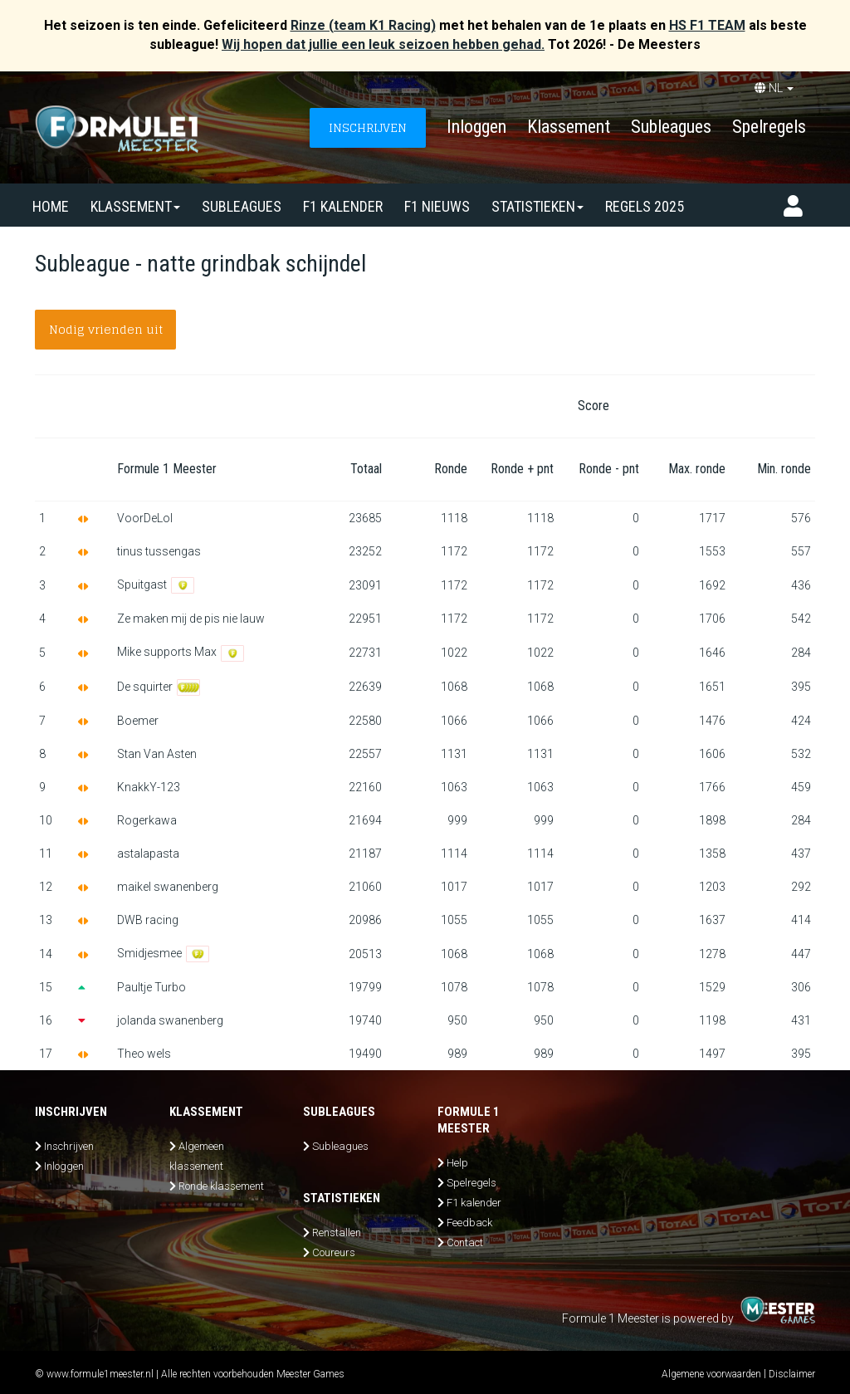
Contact (465, 1242)
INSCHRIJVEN (368, 127)
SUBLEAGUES (241, 206)
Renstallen (336, 1232)
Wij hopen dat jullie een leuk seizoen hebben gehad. (383, 44)
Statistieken (537, 206)
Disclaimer (792, 1374)
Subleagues (671, 126)
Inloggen (476, 126)
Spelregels (769, 126)
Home (50, 206)
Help (457, 1163)
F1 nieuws (437, 206)
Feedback (469, 1222)
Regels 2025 (644, 206)
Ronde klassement (221, 1186)
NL (774, 88)
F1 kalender (343, 206)
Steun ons (709, 251)
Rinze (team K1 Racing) (363, 25)
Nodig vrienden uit (106, 329)
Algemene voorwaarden (711, 1374)
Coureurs (333, 1252)
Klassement (568, 126)
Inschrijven (69, 1146)
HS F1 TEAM (707, 25)
